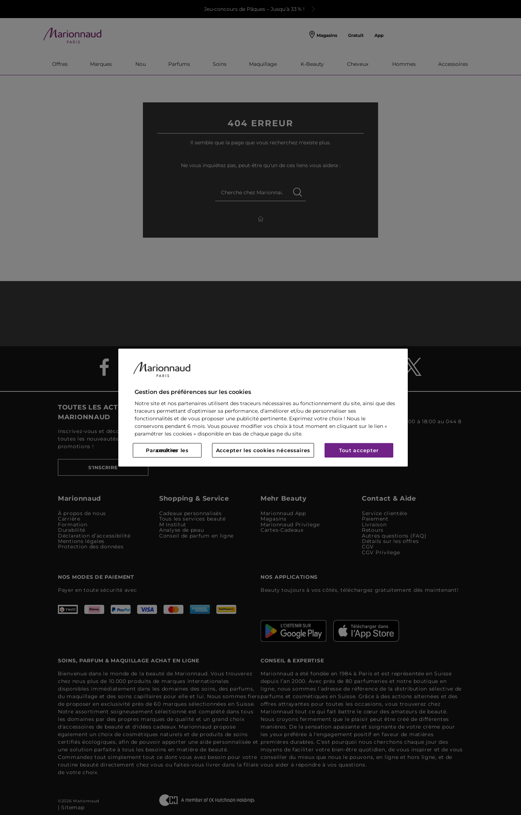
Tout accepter (359, 450)
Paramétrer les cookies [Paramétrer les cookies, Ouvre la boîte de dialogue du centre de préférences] (167, 450)
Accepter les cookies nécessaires (263, 450)
